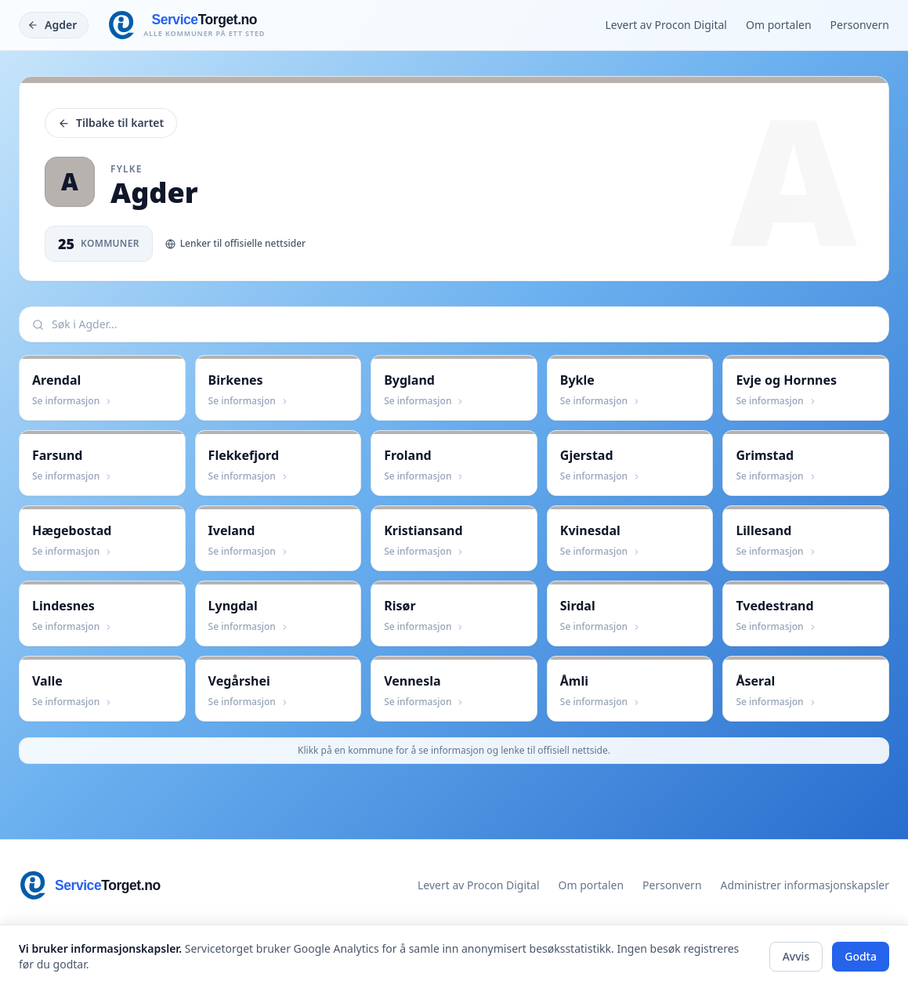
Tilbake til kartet (111, 122)
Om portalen (779, 24)
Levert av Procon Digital (666, 24)
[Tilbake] (54, 25)
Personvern (859, 24)
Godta (861, 956)
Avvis (796, 956)
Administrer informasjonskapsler (805, 885)
